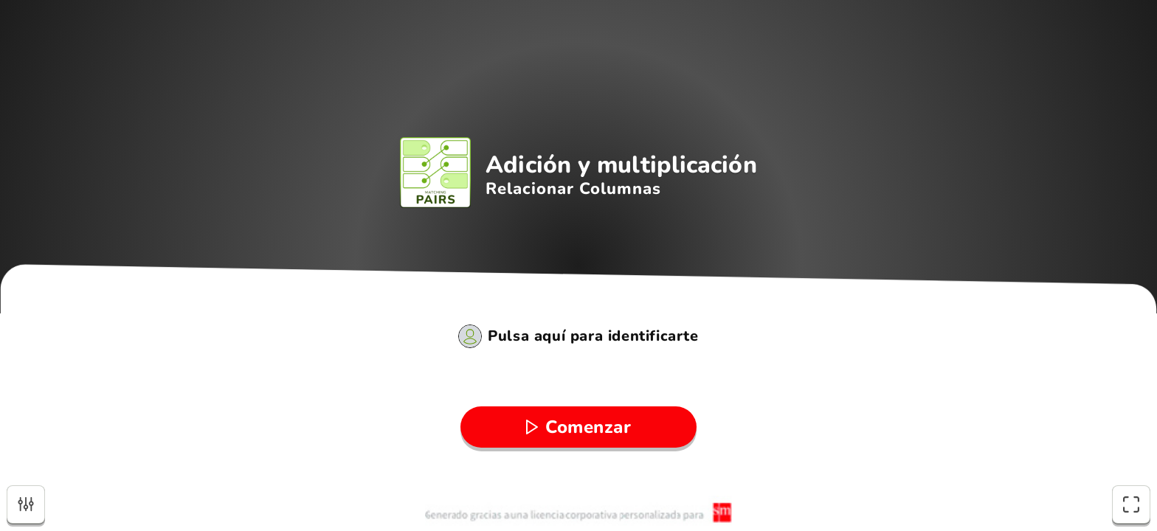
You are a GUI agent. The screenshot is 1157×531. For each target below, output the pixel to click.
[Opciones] (26, 504)
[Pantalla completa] (1131, 504)
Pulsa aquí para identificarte (593, 336)
